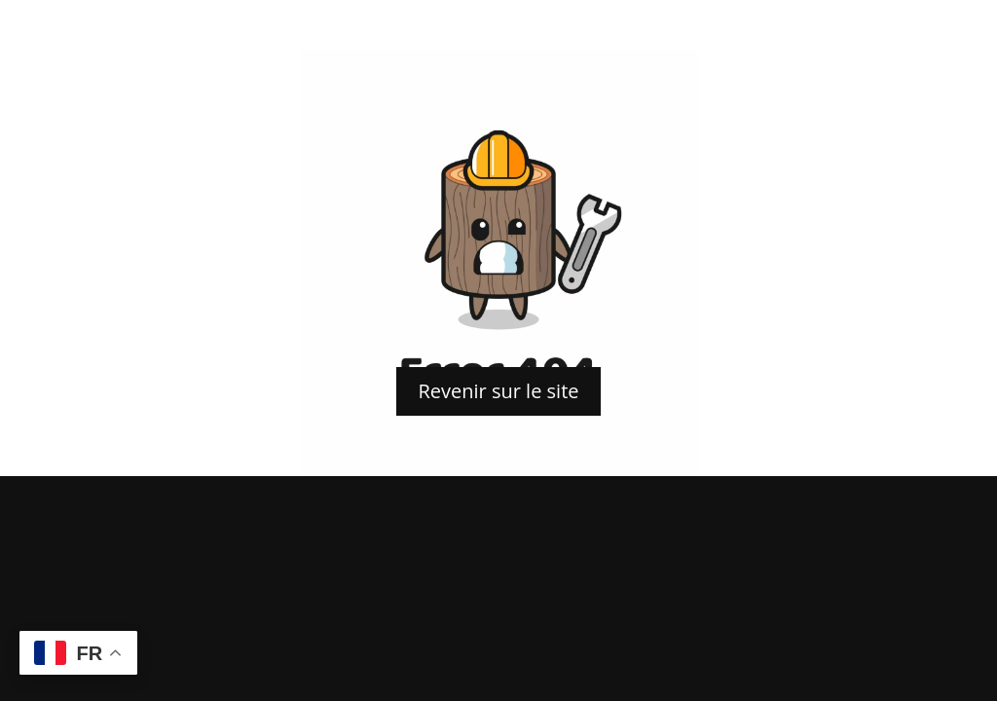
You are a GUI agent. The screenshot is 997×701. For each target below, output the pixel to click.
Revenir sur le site (498, 391)
